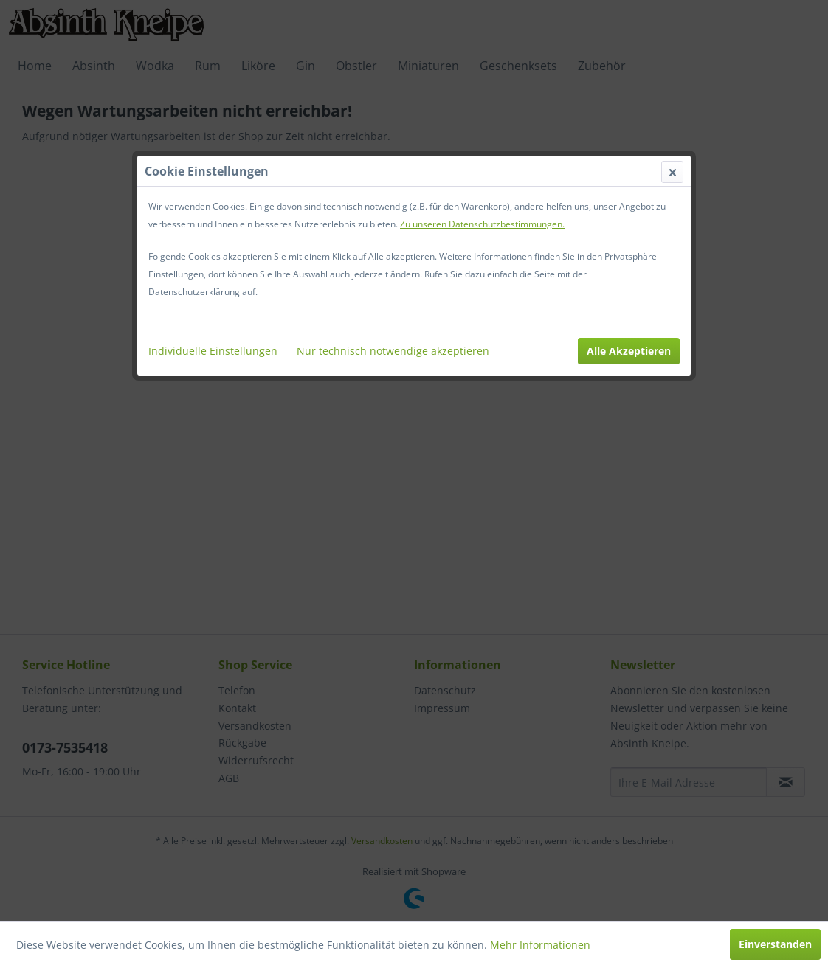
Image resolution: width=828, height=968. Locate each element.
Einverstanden (775, 944)
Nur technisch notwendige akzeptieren (393, 351)
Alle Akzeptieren (629, 351)
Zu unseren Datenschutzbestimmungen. (482, 224)
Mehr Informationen (540, 945)
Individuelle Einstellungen (212, 351)
